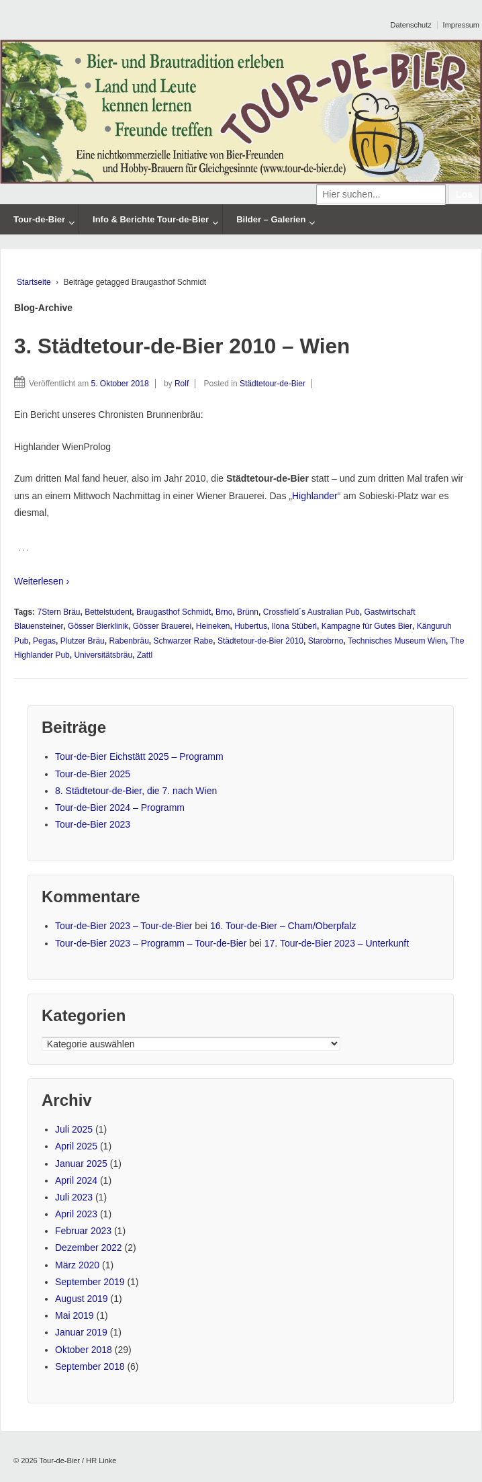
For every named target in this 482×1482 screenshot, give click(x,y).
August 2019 (81, 1298)
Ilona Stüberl (294, 626)
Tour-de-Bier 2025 (92, 774)
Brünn (247, 612)
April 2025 (76, 1146)
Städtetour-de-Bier (272, 383)
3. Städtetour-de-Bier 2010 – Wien (182, 346)
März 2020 (77, 1265)
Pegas (44, 641)
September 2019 (90, 1281)
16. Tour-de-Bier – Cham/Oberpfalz (283, 925)
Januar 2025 (81, 1163)
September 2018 (90, 1366)
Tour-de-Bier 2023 (92, 824)
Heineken (213, 626)
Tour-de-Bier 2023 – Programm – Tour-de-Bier (150, 943)
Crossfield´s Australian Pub (311, 612)
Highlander (315, 495)
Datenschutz (411, 25)
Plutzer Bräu (82, 641)
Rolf (182, 383)
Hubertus (250, 626)
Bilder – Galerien (270, 219)
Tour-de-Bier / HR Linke (77, 1460)
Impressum (461, 25)
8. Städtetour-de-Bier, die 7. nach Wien (136, 790)
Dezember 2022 (88, 1247)
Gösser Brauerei (162, 626)
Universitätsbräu (103, 655)
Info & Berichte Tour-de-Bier (151, 219)
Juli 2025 (74, 1129)
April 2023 (76, 1214)
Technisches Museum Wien (397, 641)
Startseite (34, 282)
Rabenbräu (128, 641)
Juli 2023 (74, 1197)
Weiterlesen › (41, 581)
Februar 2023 (83, 1230)
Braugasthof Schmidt (173, 612)
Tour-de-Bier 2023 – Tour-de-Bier (123, 925)
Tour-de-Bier (39, 219)
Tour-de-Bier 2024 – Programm (120, 807)
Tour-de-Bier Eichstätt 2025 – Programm (139, 756)
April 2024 (76, 1180)
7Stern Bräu (58, 612)
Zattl (144, 655)
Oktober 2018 (83, 1349)
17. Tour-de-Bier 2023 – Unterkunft (336, 943)
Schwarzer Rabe (183, 641)
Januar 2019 (81, 1332)
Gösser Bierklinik (98, 626)
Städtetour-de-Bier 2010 (260, 641)
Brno (223, 612)
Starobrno (326, 641)
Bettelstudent (108, 612)
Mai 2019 (74, 1315)
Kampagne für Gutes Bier (367, 626)
